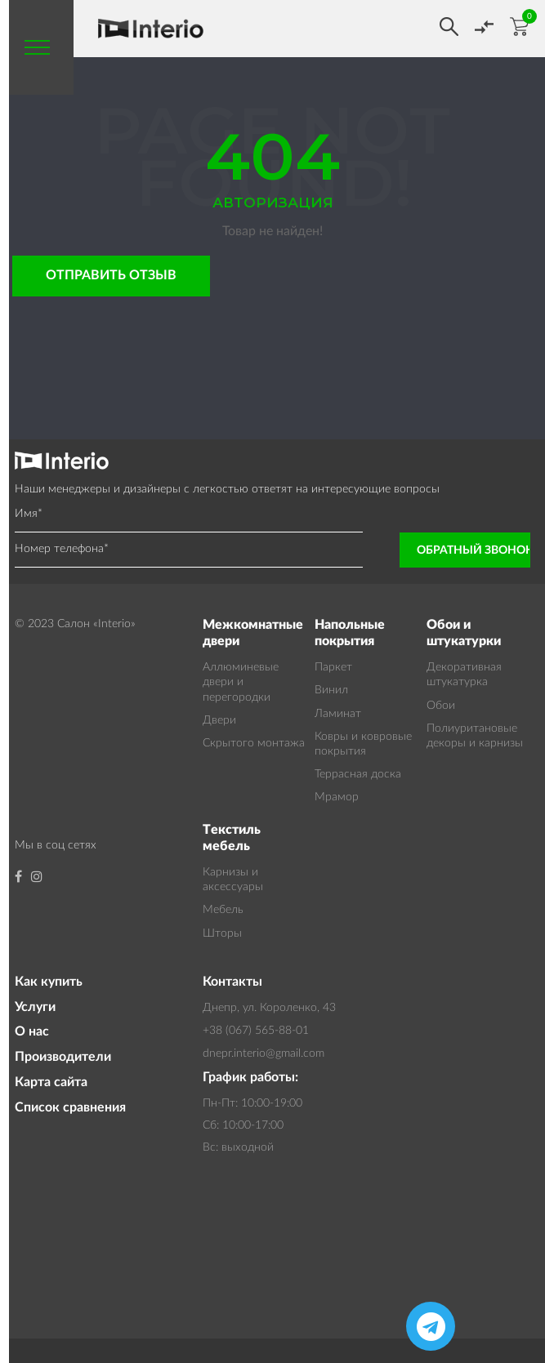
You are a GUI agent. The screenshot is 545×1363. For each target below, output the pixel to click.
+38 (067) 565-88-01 (256, 1030)
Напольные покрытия (350, 633)
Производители (63, 1056)
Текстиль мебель (232, 838)
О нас (32, 1031)
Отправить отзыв (111, 275)
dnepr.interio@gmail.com (263, 1053)
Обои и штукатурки (464, 633)
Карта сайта (51, 1082)
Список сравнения (70, 1107)
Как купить (49, 981)
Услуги (35, 1006)
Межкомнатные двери (253, 633)
